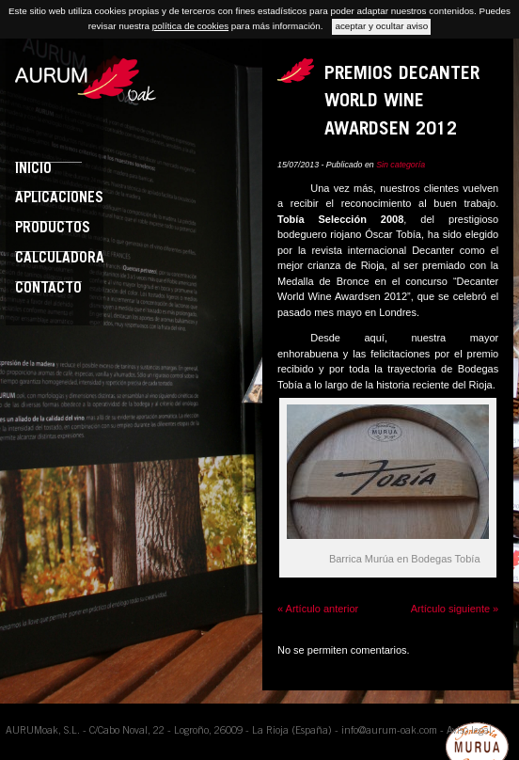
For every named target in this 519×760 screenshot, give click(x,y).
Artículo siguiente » (455, 608)
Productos (52, 229)
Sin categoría (400, 164)
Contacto (48, 289)
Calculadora (59, 259)
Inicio (33, 170)
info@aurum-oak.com (389, 731)
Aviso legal (469, 731)
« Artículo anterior (317, 608)
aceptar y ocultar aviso (381, 26)
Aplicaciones (59, 199)
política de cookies (190, 26)
